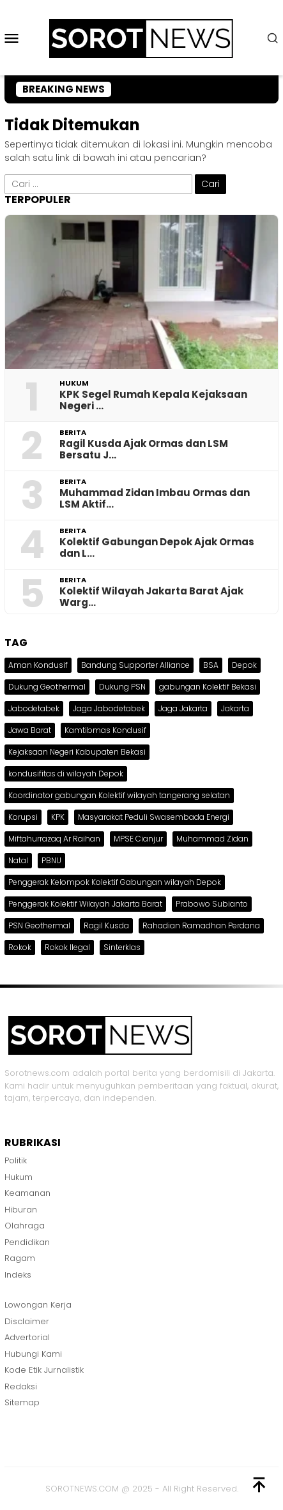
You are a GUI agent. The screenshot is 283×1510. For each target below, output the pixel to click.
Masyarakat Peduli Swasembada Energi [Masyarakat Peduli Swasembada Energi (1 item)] (153, 817)
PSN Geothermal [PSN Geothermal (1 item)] (39, 925)
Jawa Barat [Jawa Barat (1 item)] (29, 730)
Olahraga (24, 1225)
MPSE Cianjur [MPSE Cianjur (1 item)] (138, 838)
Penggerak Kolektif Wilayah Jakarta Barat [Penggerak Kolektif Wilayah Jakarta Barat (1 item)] (85, 903)
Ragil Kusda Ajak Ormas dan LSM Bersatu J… (143, 449)
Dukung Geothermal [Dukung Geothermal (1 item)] (47, 686)
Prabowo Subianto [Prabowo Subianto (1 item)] (212, 903)
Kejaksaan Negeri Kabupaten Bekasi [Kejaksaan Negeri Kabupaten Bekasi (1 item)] (77, 751)
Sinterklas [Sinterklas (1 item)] (122, 947)
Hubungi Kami (33, 1354)
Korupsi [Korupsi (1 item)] (23, 817)
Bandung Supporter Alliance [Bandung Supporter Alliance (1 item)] (135, 665)
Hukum (74, 383)
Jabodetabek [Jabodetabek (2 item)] (33, 708)
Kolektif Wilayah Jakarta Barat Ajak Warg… (151, 596)
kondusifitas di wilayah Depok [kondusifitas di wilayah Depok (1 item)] (65, 773)
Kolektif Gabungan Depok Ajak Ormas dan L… (156, 547)
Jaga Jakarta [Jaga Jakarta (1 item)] (183, 708)
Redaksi (20, 1386)
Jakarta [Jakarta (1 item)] (235, 708)
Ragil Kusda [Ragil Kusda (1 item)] (106, 925)
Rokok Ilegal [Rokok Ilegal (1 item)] (67, 947)
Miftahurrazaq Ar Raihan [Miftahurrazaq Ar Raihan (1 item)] (54, 838)
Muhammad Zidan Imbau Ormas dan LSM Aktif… (154, 498)
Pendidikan (27, 1242)
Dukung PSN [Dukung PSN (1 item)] (122, 686)
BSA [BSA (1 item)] (210, 665)
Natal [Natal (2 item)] (18, 860)
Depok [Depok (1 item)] (244, 665)
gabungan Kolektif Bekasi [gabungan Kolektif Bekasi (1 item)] (207, 686)
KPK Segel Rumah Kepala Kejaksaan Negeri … (153, 400)
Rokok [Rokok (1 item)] (19, 947)
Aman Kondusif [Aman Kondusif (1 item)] (38, 665)
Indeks (17, 1275)
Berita (72, 432)
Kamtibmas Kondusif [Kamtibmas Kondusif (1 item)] (105, 730)
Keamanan (27, 1193)
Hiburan (20, 1210)
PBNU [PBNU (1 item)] (51, 860)
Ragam (19, 1258)
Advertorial (27, 1337)
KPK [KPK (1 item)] (58, 817)
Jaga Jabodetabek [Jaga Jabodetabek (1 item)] (109, 708)
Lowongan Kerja (38, 1305)
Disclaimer (26, 1321)
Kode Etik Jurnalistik (44, 1370)
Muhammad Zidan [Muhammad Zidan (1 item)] (212, 838)
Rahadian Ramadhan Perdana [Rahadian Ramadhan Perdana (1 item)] (201, 925)
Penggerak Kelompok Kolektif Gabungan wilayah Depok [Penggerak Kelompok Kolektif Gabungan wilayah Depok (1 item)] (114, 882)
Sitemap (22, 1402)
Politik (15, 1160)
